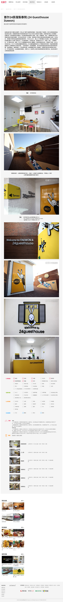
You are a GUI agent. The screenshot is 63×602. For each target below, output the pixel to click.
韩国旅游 (38, 585)
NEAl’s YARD (19, 435)
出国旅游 (42, 585)
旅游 (26, 587)
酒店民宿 (32, 2)
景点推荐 (18, 2)
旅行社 (55, 585)
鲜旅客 (28, 587)
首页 (2, 9)
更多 (22, 500)
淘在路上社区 (32, 585)
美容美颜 (25, 2)
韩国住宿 (51, 585)
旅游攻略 (32, 587)
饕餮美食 (11, 2)
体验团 (46, 2)
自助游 (58, 585)
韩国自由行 (27, 585)
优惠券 (53, 2)
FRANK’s (14, 435)
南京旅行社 (37, 587)
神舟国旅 (42, 587)
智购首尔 (39, 2)
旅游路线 (47, 587)
